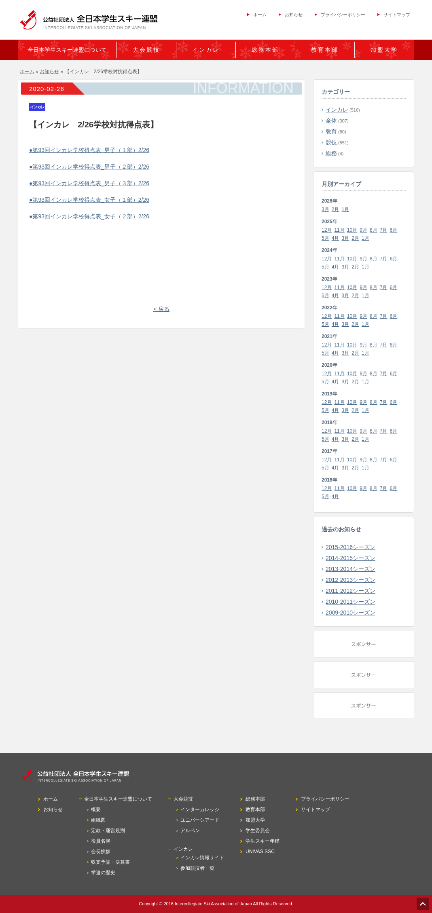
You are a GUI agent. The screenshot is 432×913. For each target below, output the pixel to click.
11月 (339, 230)
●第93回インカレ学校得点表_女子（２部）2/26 (89, 216)
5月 (325, 238)
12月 (327, 230)
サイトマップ (396, 14)
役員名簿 (100, 841)
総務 (331, 153)
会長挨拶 (100, 851)
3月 (325, 209)
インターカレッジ (199, 809)
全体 (331, 120)
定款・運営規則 (108, 830)
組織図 (98, 820)
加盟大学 (384, 49)
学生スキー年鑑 (263, 841)
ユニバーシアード (199, 820)
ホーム (260, 14)
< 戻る (161, 309)
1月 (345, 209)
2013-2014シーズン (350, 569)
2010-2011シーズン (350, 601)
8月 (373, 230)
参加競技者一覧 (197, 868)
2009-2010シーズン (350, 612)
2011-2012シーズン (350, 591)
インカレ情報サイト (202, 857)
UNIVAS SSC (260, 851)
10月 (352, 230)
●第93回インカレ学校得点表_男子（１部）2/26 (89, 150)
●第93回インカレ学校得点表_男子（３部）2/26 (89, 183)
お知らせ (294, 14)
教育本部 (325, 49)
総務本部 (265, 49)
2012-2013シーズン (350, 580)
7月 (384, 230)
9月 (363, 230)
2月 (335, 209)
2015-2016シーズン (350, 547)
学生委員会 (258, 830)
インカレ (337, 109)
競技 (331, 142)
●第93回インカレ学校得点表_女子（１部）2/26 (89, 200)
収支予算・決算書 (110, 862)
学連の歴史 (103, 872)
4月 (335, 238)
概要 (96, 809)
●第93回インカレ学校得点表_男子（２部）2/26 (89, 166)
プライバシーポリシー (343, 14)
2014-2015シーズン (350, 558)
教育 (331, 131)
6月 (394, 230)
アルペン (190, 830)
